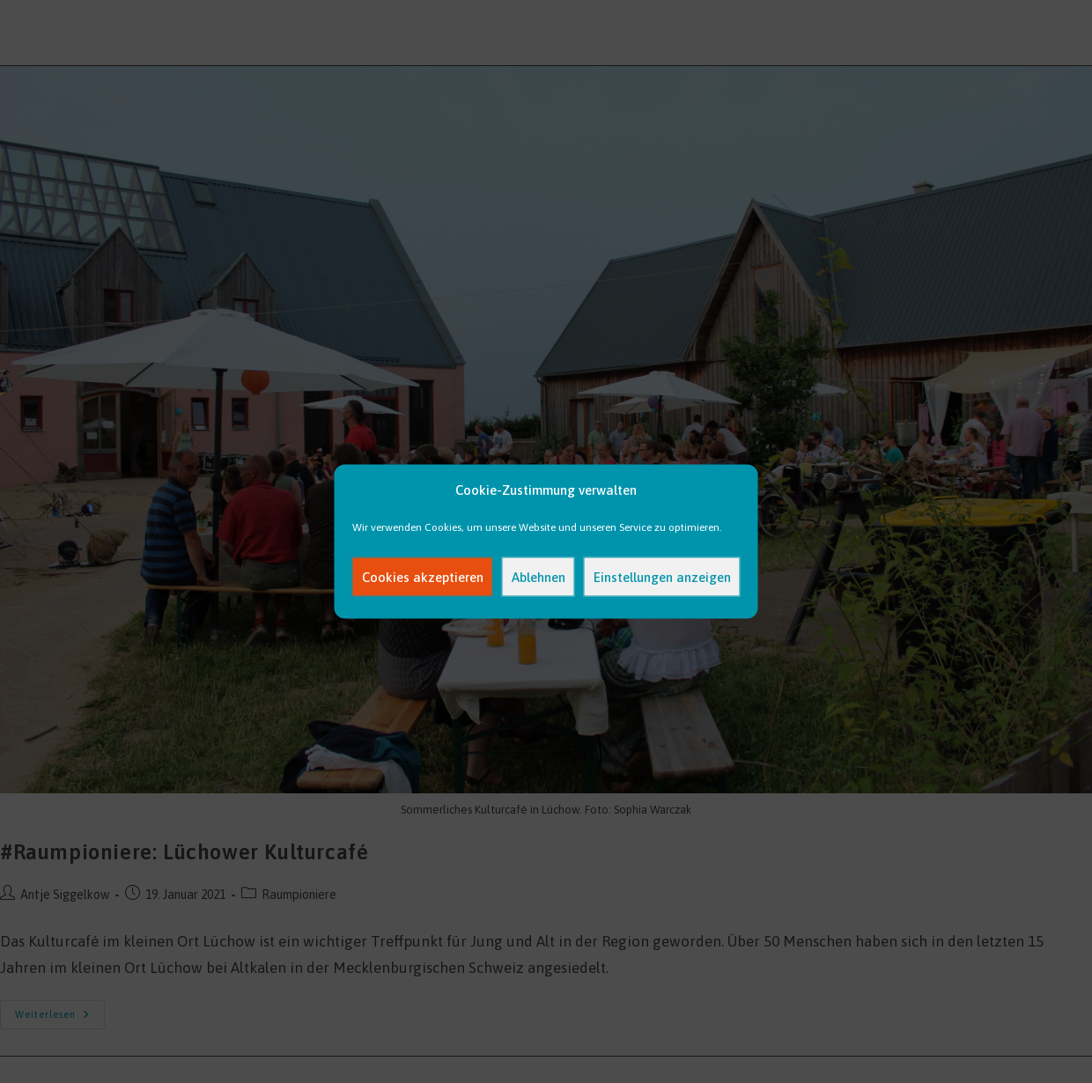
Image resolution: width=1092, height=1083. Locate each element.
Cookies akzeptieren (422, 576)
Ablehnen (538, 576)
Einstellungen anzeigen (662, 576)
